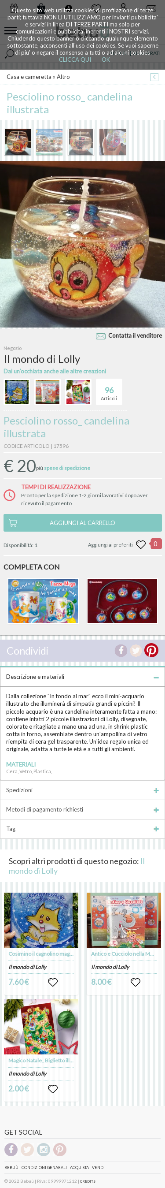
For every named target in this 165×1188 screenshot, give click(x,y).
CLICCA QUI (75, 59)
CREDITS (87, 1181)
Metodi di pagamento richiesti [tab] (82, 809)
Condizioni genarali (44, 1167)
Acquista (79, 1167)
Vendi (98, 1167)
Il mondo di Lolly (27, 967)
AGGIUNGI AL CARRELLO (82, 522)
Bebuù (11, 1167)
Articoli (109, 390)
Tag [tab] (82, 828)
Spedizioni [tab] (82, 789)
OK (106, 59)
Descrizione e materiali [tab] (82, 676)
